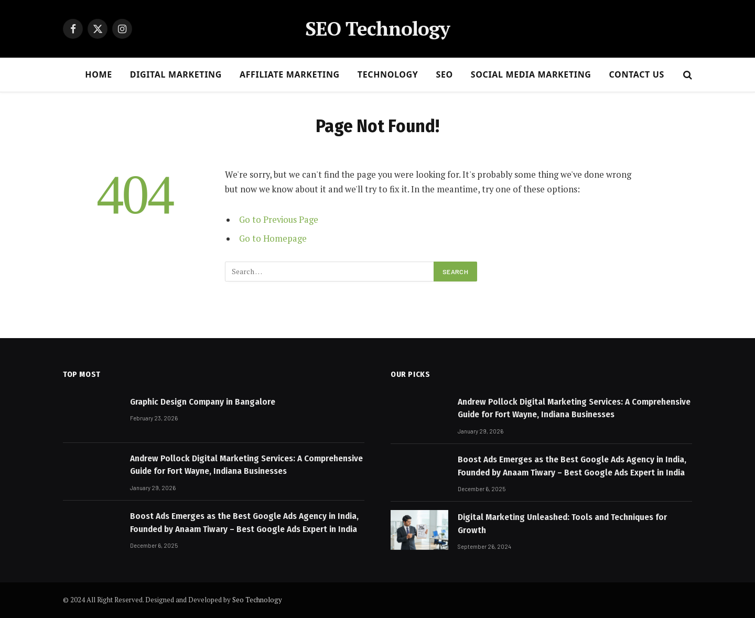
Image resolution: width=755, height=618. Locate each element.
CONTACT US (636, 74)
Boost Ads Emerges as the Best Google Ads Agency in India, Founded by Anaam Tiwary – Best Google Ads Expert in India (244, 522)
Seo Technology (257, 599)
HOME (98, 74)
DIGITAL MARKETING (176, 74)
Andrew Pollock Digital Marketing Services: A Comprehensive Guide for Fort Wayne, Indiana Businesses (246, 464)
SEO (444, 74)
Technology (388, 74)
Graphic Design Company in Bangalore (202, 401)
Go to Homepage (273, 238)
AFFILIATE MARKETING (290, 74)
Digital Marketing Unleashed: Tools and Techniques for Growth (562, 523)
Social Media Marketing (531, 74)
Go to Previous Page (278, 219)
